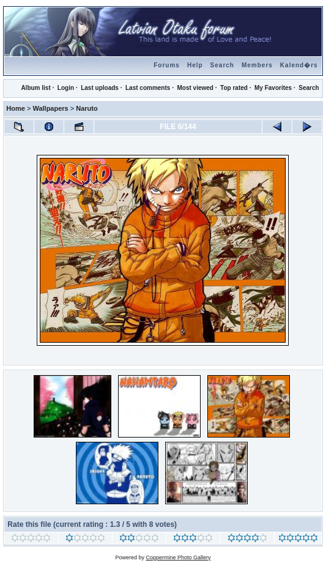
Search (222, 65)
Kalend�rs (299, 65)
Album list (35, 87)
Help (195, 65)
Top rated (234, 87)
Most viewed (195, 87)
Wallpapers (50, 108)
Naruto (86, 108)
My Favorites (273, 87)
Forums (167, 65)
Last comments (147, 87)
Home (15, 108)
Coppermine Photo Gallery (178, 557)
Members (257, 65)
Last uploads (100, 87)
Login (65, 87)
